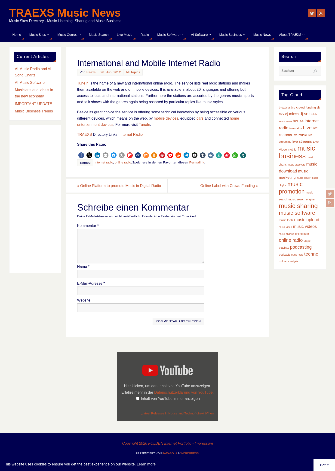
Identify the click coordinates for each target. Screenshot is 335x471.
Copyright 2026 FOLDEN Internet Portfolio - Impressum (167, 443)
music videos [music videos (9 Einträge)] (305, 226)
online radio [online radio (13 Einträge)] (291, 240)
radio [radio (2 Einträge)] (300, 254)
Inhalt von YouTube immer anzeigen (170, 399)
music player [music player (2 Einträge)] (303, 177)
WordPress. (190, 453)
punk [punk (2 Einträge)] (294, 254)
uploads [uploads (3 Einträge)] (284, 261)
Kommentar (88, 226)
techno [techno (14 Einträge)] (311, 254)
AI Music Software (30, 83)
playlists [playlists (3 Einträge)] (284, 247)
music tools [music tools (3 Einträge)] (286, 220)
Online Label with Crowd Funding (229, 186)
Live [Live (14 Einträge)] (307, 127)
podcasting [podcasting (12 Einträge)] (301, 247)
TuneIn (83, 83)
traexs (91, 72)
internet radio (104, 162)
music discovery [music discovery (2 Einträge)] (296, 164)
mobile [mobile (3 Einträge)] (292, 149)
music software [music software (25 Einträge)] (297, 213)
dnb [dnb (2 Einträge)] (315, 114)
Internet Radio (131, 134)
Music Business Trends (34, 111)
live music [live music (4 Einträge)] (300, 135)
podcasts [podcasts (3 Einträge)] (284, 254)
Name (83, 267)
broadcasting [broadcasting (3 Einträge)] (287, 107)
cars (200, 118)
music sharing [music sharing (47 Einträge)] (298, 205)
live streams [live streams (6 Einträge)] (302, 141)
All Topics (133, 72)
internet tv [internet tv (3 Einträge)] (295, 128)
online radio (123, 162)
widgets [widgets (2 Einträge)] (294, 261)
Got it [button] (324, 465)
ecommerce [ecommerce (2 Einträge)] (285, 121)
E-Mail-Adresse (91, 283)
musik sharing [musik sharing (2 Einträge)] (286, 233)
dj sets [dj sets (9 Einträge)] (306, 114)
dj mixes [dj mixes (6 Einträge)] (292, 114)
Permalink (196, 162)
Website (84, 300)
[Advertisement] (35, 199)
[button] (81, 155)
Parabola (170, 453)
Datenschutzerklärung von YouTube (183, 392)
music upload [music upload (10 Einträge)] (306, 219)
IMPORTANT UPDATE (33, 104)
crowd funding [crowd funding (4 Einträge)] (306, 107)
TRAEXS (84, 134)
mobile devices (166, 118)
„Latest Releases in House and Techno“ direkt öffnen (177, 413)
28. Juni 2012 (111, 72)
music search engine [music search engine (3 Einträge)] (302, 199)
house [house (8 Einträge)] (298, 121)
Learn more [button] (146, 464)
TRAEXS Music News (65, 13)
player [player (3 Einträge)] (308, 240)
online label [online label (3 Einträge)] (302, 234)
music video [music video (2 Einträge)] (285, 227)
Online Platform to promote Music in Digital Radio (119, 186)
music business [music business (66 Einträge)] (297, 152)
